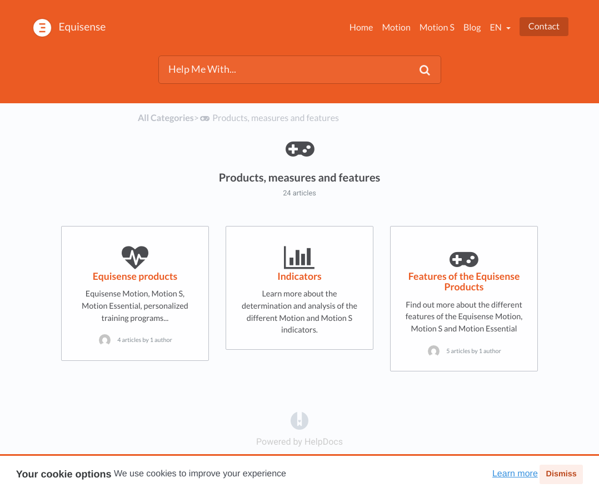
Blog (472, 27)
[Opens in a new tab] (299, 420)
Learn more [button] (515, 474)
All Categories (166, 118)
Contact (544, 26)
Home (361, 27)
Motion (396, 27)
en (496, 27)
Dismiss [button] (561, 474)
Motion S (437, 27)
